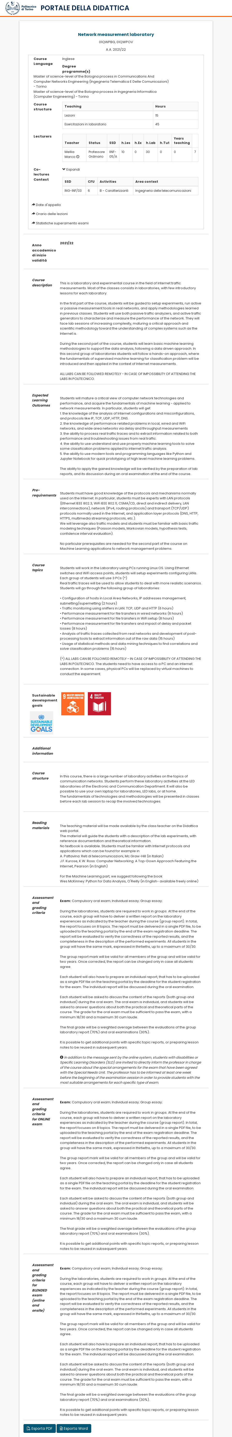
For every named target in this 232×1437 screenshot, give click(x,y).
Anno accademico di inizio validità (42, 253)
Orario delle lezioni (52, 213)
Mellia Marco (70, 154)
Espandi (71, 169)
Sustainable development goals (42, 700)
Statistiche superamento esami (62, 223)
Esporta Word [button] (74, 1428)
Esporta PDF (39, 1428)
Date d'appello (48, 204)
